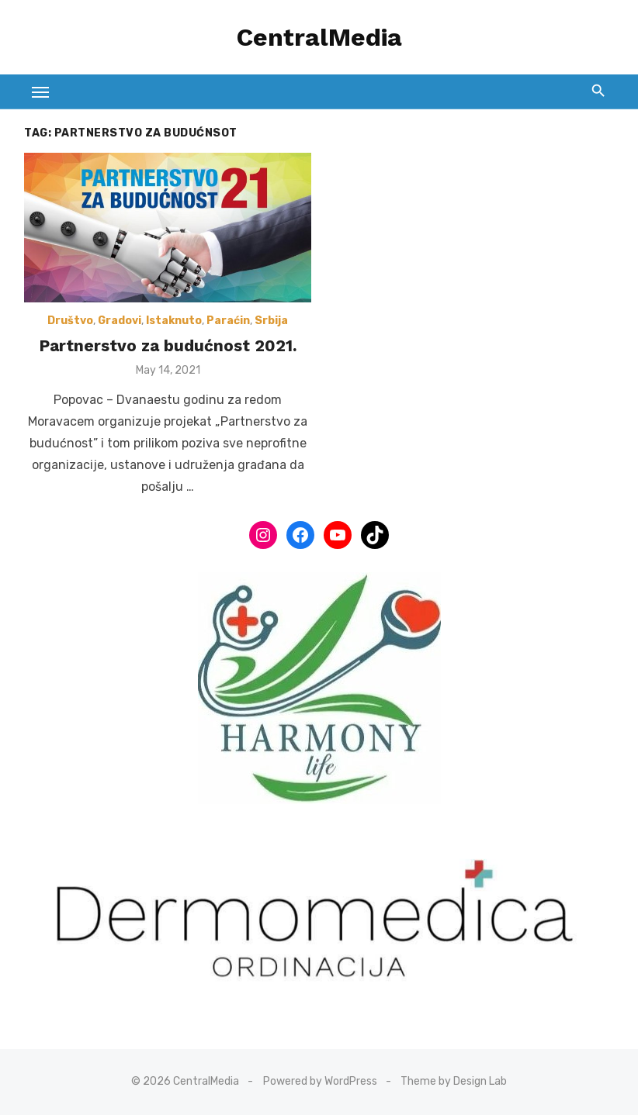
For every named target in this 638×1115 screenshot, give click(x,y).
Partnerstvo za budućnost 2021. (168, 345)
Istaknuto (174, 320)
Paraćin (228, 320)
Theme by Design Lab (453, 1081)
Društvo (70, 320)
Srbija (271, 320)
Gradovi (119, 320)
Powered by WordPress (320, 1081)
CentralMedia (319, 37)
